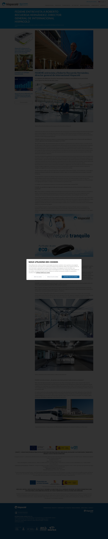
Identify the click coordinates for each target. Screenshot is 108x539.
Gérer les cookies (38, 276)
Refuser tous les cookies (52, 276)
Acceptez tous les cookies (70, 276)
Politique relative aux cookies (43, 272)
